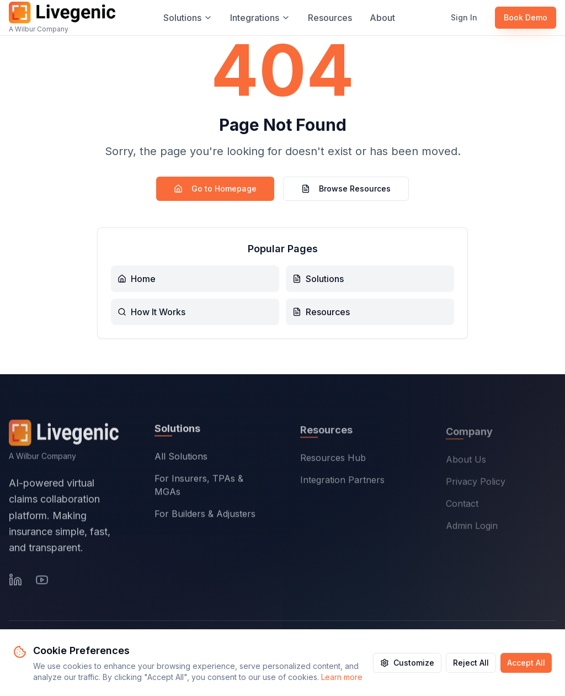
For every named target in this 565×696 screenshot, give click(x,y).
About (382, 17)
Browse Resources (346, 188)
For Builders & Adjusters (204, 515)
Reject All (471, 662)
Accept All (526, 662)
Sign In (464, 17)
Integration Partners (342, 481)
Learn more (342, 677)
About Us (466, 461)
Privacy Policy (475, 483)
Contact (462, 505)
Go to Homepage (215, 188)
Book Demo (525, 17)
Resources (330, 17)
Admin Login (472, 527)
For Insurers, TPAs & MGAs (198, 487)
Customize (407, 662)
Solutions (187, 17)
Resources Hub (333, 459)
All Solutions (180, 458)
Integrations (260, 17)
